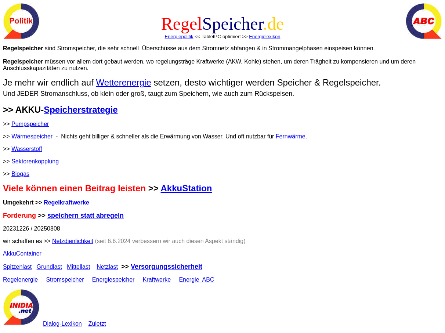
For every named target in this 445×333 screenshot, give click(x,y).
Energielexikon (264, 36)
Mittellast (78, 267)
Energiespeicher (113, 279)
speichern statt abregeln (85, 215)
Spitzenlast (17, 267)
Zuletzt (97, 324)
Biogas (20, 174)
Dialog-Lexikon (62, 324)
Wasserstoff (26, 149)
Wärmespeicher (32, 136)
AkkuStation (186, 188)
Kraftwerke (157, 279)
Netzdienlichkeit (72, 241)
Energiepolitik (179, 36)
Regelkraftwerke (66, 202)
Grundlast (49, 267)
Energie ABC (196, 279)
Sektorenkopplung (35, 161)
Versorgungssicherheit (166, 266)
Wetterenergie (123, 82)
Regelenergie (20, 279)
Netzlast (107, 267)
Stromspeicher (65, 279)
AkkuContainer (22, 253)
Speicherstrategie (80, 110)
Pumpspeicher (30, 124)
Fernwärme (290, 136)
